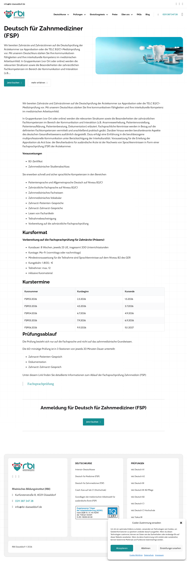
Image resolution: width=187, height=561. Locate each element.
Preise (114, 14)
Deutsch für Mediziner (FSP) (87, 476)
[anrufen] (156, 14)
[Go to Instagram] (179, 4)
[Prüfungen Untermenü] (85, 15)
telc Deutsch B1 (137, 483)
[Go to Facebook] (176, 4)
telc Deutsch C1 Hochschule (143, 510)
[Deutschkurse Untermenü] (68, 15)
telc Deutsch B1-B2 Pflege (142, 490)
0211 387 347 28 (170, 14)
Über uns (125, 14)
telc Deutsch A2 (138, 476)
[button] (181, 522)
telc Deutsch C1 (137, 503)
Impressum (159, 555)
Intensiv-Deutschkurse (85, 469)
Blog (148, 14)
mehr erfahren (41, 82)
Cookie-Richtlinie (136, 555)
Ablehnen (145, 548)
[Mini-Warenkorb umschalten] (182, 14)
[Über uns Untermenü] (132, 15)
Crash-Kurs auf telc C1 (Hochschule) (90, 490)
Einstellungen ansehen (170, 548)
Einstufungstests (97, 14)
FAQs (139, 14)
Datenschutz (149, 555)
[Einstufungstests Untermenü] (107, 15)
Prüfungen (78, 14)
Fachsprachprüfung (41, 384)
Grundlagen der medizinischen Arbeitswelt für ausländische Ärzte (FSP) (95, 499)
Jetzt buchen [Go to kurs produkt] (15, 82)
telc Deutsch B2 (138, 497)
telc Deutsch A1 (137, 469)
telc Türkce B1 (136, 517)
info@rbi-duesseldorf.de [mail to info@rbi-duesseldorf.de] (14, 4)
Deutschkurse (60, 14)
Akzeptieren (121, 548)
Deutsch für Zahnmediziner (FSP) (89, 483)
